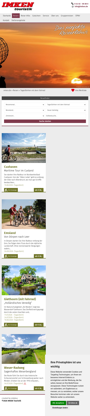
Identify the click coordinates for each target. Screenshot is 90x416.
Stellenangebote (18, 20)
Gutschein (36, 16)
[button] (45, 121)
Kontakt (6, 20)
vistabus (14, 398)
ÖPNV (77, 16)
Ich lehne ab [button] (72, 403)
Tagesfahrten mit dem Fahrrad (32, 90)
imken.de (7, 90)
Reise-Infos (25, 16)
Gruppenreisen (67, 16)
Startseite (7, 16)
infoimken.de (81, 6)
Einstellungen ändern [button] (60, 408)
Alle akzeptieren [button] (58, 403)
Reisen (16, 16)
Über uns (55, 16)
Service (46, 16)
